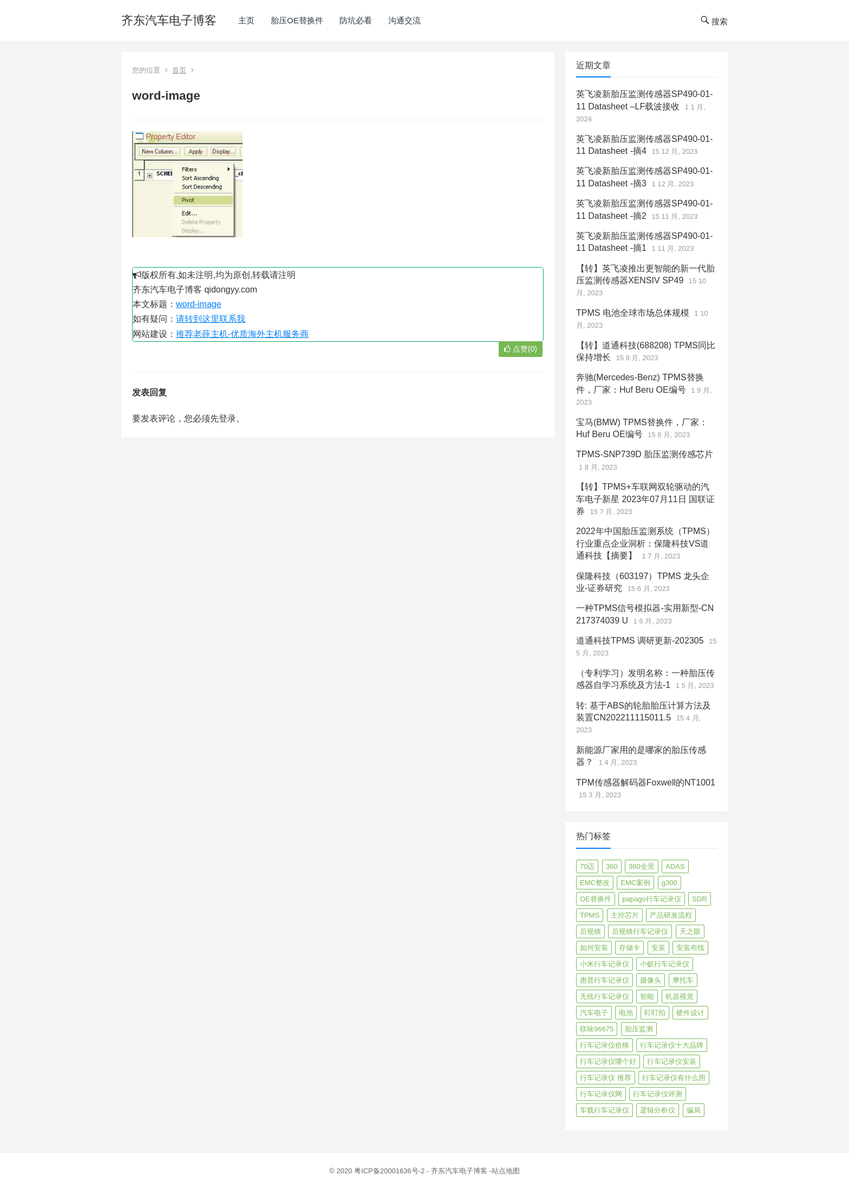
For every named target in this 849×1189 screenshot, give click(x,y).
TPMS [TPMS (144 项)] (589, 915)
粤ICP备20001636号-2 (390, 1171)
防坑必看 (355, 20)
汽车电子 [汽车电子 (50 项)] (594, 1013)
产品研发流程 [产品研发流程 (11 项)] (671, 915)
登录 (227, 418)
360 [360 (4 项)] (612, 866)
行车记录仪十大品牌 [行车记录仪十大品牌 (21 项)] (671, 1045)
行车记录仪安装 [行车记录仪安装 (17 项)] (671, 1061)
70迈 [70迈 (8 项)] (587, 866)
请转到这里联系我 (210, 318)
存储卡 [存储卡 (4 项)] (629, 948)
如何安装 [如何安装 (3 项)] (594, 948)
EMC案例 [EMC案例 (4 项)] (635, 883)
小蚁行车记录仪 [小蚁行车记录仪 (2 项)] (664, 964)
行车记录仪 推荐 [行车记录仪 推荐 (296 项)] (605, 1078)
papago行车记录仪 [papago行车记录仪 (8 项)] (651, 899)
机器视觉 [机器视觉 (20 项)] (679, 996)
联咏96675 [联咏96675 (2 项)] (596, 1029)
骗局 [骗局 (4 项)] (694, 1110)
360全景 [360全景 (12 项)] (642, 866)
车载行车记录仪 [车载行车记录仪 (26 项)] (604, 1110)
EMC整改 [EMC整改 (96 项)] (595, 883)
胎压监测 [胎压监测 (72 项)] (639, 1029)
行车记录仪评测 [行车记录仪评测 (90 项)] (657, 1094)
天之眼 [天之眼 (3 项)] (690, 931)
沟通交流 (404, 20)
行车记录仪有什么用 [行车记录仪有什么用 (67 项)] (674, 1078)
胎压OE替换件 (297, 20)
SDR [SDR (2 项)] (699, 899)
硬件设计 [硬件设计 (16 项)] (690, 1013)
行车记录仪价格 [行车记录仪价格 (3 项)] (604, 1045)
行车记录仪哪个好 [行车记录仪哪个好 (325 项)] (608, 1061)
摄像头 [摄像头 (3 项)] (650, 980)
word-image (198, 304)
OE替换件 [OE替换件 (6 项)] (595, 899)
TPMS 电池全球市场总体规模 (632, 312)
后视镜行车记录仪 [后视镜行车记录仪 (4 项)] (640, 931)
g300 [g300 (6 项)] (669, 883)
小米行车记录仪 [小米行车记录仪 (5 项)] (604, 964)
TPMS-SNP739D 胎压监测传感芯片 (644, 454)
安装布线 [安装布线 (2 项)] (690, 948)
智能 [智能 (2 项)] (647, 996)
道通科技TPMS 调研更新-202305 (640, 640)
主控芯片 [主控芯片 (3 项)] (625, 915)
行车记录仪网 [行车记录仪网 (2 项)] (601, 1094)
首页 (179, 70)
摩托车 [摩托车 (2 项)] (683, 980)
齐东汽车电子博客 (169, 20)
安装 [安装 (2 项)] (658, 948)
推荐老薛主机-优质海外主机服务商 (242, 334)
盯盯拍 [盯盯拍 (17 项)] (654, 1013)
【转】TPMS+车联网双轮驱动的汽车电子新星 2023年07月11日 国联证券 (645, 499)
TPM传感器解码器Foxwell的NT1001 (645, 782)
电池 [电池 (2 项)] (626, 1013)
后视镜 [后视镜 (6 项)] (590, 931)
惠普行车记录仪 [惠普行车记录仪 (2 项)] (604, 980)
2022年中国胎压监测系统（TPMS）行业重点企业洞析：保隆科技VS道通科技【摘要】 (645, 543)
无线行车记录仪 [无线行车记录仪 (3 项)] (604, 996)
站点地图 (506, 1171)
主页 (246, 20)
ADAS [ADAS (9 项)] (674, 866)
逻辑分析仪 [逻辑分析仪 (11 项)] (657, 1110)
